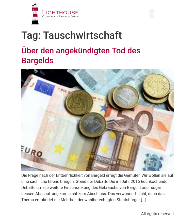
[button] (152, 13)
